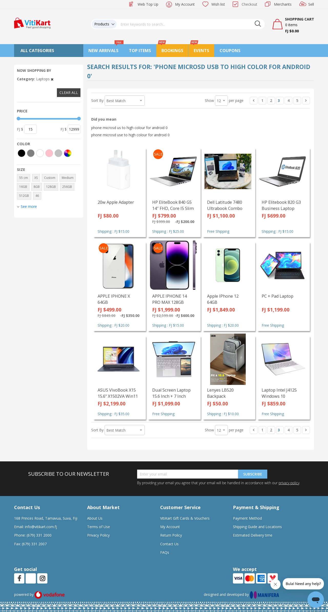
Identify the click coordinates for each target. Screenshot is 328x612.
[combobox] (191, 24)
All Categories (37, 50)
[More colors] (67, 153)
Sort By (97, 100)
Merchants (283, 4)
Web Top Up (148, 4)
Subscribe (252, 474)
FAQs (164, 552)
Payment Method (247, 518)
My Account (185, 4)
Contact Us (169, 543)
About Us (94, 518)
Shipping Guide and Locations (257, 526)
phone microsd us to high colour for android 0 (129, 127)
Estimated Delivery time (252, 535)
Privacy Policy (98, 535)
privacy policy (289, 482)
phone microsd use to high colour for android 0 (130, 134)
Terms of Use (98, 526)
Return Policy (171, 535)
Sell (311, 4)
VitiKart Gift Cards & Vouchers (185, 518)
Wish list (218, 4)
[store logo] (32, 22)
